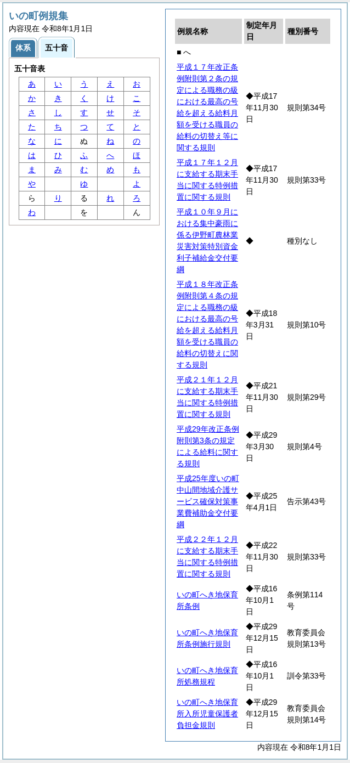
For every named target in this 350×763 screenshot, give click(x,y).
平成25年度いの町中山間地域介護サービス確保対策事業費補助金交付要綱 (208, 501)
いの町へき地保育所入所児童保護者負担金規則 (207, 714)
